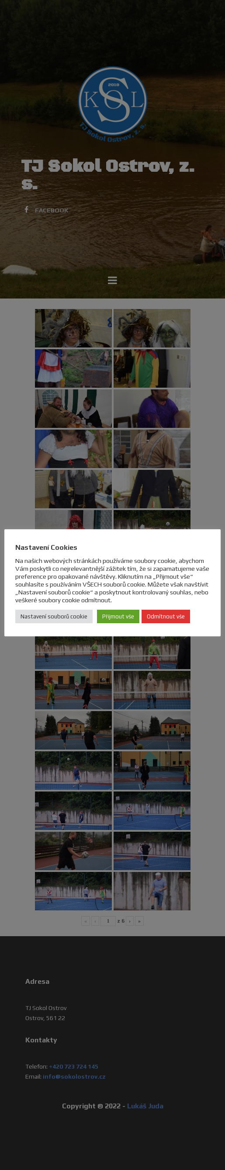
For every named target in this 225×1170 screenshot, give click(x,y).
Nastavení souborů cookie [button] (54, 616)
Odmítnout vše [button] (166, 616)
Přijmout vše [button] (118, 616)
